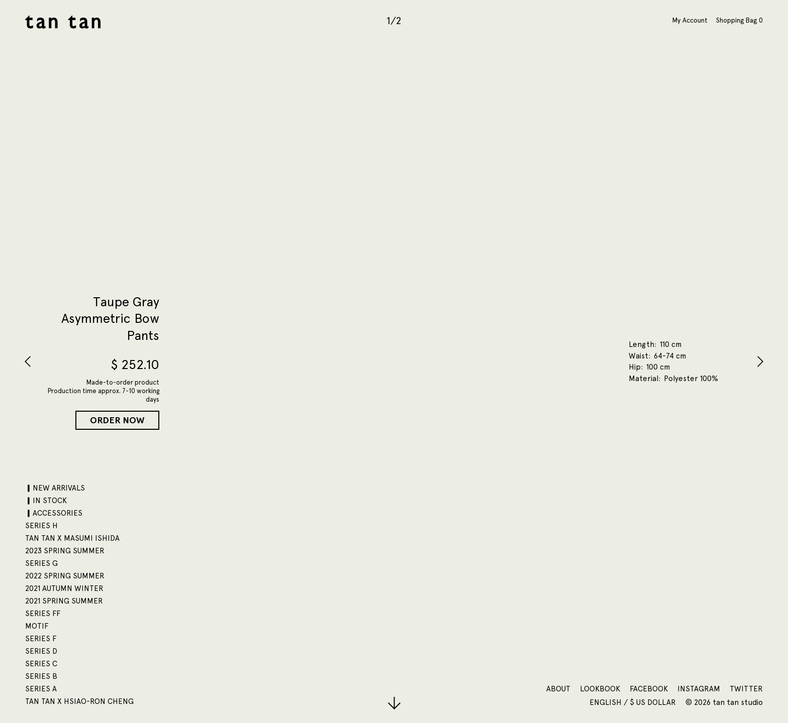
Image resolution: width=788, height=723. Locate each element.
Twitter (746, 688)
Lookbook (600, 688)
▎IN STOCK (46, 500)
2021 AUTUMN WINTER (64, 588)
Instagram (698, 688)
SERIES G (41, 563)
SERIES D (41, 651)
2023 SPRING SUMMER (65, 550)
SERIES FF (42, 613)
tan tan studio (63, 22)
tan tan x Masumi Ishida (72, 538)
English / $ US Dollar (633, 702)
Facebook (649, 688)
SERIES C (41, 663)
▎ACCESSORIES (53, 513)
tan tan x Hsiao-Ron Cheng (79, 701)
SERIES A (41, 688)
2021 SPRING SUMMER (64, 601)
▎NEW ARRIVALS (55, 488)
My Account (690, 20)
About (558, 688)
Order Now (117, 420)
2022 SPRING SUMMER (65, 575)
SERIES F (40, 638)
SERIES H (41, 525)
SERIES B (41, 676)
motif (36, 626)
